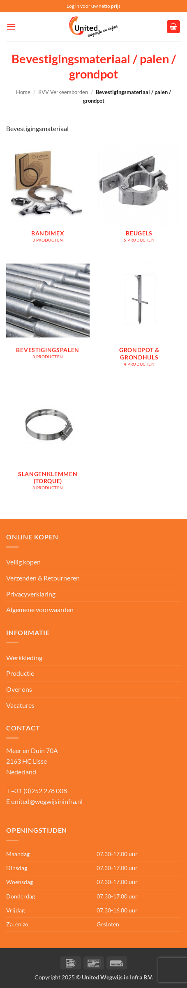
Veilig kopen (23, 562)
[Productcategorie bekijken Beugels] (139, 197)
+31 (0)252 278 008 (39, 791)
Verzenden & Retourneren (43, 578)
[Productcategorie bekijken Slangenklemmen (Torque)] (48, 441)
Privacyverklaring (30, 594)
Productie (20, 673)
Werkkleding (24, 657)
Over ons (19, 689)
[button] (11, 26)
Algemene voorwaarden (40, 609)
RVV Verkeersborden (63, 92)
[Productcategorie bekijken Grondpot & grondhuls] (139, 317)
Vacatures (20, 705)
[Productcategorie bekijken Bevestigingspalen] (48, 317)
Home (23, 92)
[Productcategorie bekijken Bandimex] (48, 197)
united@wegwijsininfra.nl (47, 801)
